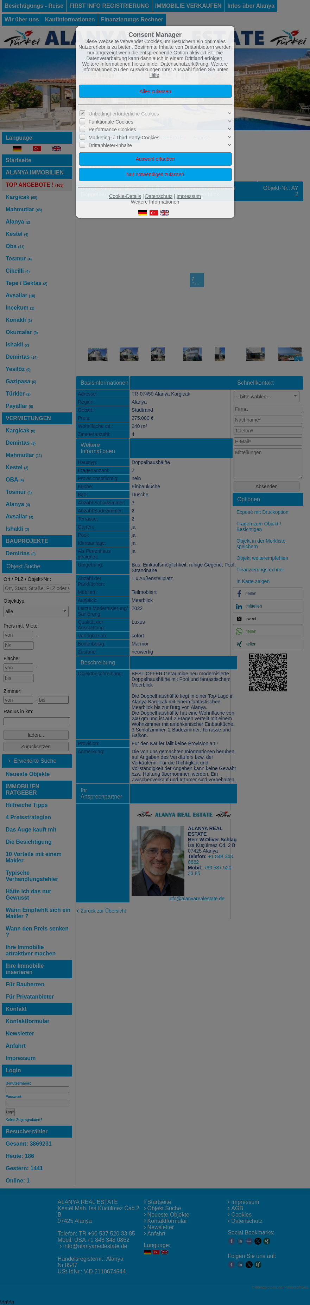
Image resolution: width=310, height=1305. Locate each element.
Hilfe (154, 75)
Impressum (189, 196)
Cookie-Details (125, 196)
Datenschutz (158, 196)
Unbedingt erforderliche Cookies (124, 114)
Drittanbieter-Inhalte (110, 145)
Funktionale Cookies (111, 122)
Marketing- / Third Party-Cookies (124, 137)
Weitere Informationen (155, 202)
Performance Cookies (112, 129)
